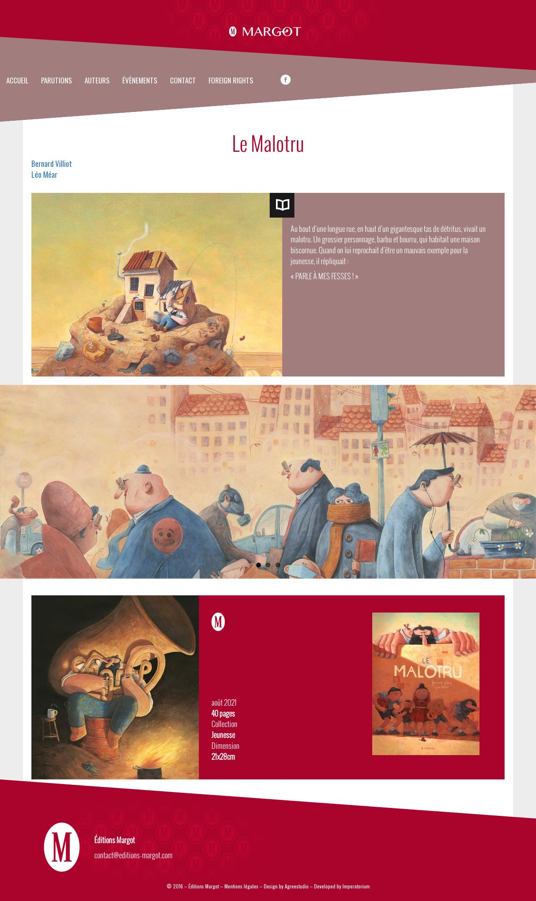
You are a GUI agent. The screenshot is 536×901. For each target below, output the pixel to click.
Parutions (56, 81)
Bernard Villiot (51, 163)
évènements (139, 81)
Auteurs (97, 81)
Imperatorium (356, 886)
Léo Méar (44, 174)
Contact (183, 81)
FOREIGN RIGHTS (231, 81)
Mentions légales (241, 886)
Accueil (17, 81)
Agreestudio (297, 886)
